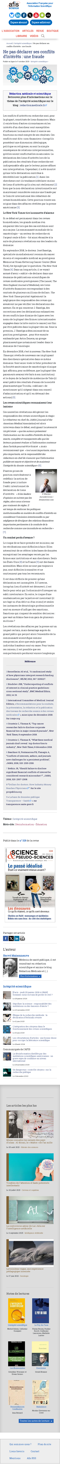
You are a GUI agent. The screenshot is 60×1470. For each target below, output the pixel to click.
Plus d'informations (29, 976)
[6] (40, 465)
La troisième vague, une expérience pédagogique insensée (25, 1270)
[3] (18, 207)
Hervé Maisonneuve (16, 955)
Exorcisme (41, 1368)
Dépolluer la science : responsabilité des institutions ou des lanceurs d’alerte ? (32, 1004)
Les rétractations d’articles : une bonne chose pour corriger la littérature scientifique (34, 1039)
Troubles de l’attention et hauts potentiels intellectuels (27, 1184)
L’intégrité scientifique (17, 1325)
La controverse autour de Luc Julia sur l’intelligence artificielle (25, 1227)
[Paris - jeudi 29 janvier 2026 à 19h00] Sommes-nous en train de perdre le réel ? (33, 993)
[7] (4, 532)
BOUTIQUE (53, 30)
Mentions (14, 1458)
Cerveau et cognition (30, 1190)
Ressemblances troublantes (17, 1408)
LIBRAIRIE (21, 36)
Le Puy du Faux (41, 1325)
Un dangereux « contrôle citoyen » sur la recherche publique (32, 1070)
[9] (37, 561)
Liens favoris (16, 1451)
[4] (11, 269)
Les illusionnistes (17, 1368)
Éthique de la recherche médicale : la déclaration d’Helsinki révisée (30, 1016)
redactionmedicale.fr (32, 105)
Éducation (41, 824)
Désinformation (24, 824)
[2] (55, 184)
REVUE (40, 30)
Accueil (9, 43)
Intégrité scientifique (23, 43)
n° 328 (23, 840)
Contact (35, 1451)
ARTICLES (27, 30)
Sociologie (24, 1276)
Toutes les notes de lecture (34, 1420)
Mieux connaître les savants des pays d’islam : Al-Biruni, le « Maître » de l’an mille (29, 1141)
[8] (21, 561)
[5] (14, 397)
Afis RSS (31, 1458)
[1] (37, 176)
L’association (10, 30)
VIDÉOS (34, 36)
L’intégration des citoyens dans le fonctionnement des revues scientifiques (32, 1027)
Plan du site (44, 1444)
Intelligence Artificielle (34, 1233)
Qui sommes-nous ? (20, 1444)
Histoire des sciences (29, 1147)
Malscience (41, 1407)
